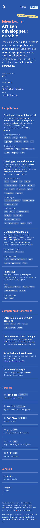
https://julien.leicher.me (12, 89)
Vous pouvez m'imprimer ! (27, 16)
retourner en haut (8, 519)
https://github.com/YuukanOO (14, 361)
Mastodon (5, 517)
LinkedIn (12, 517)
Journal (23, 7)
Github (18, 517)
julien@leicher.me (10, 95)
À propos (34, 7)
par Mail (26, 517)
